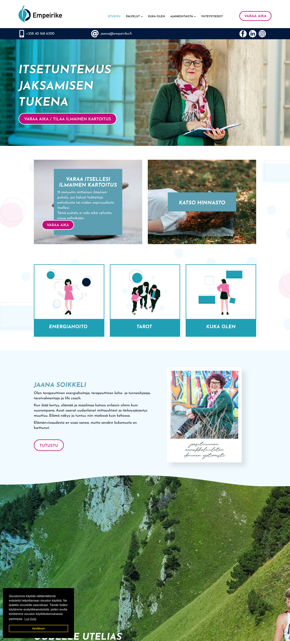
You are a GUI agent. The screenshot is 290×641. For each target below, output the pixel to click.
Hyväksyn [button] (38, 628)
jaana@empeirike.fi (116, 34)
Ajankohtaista (183, 16)
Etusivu (114, 16)
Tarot (145, 327)
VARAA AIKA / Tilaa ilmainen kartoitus (67, 119)
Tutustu (49, 446)
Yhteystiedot (212, 16)
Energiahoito (69, 327)
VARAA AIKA (255, 16)
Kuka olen (156, 16)
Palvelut (134, 16)
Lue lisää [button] (30, 618)
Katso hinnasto (202, 203)
